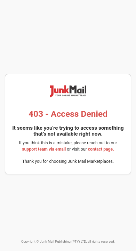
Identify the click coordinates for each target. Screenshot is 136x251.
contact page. (101, 149)
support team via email (44, 149)
